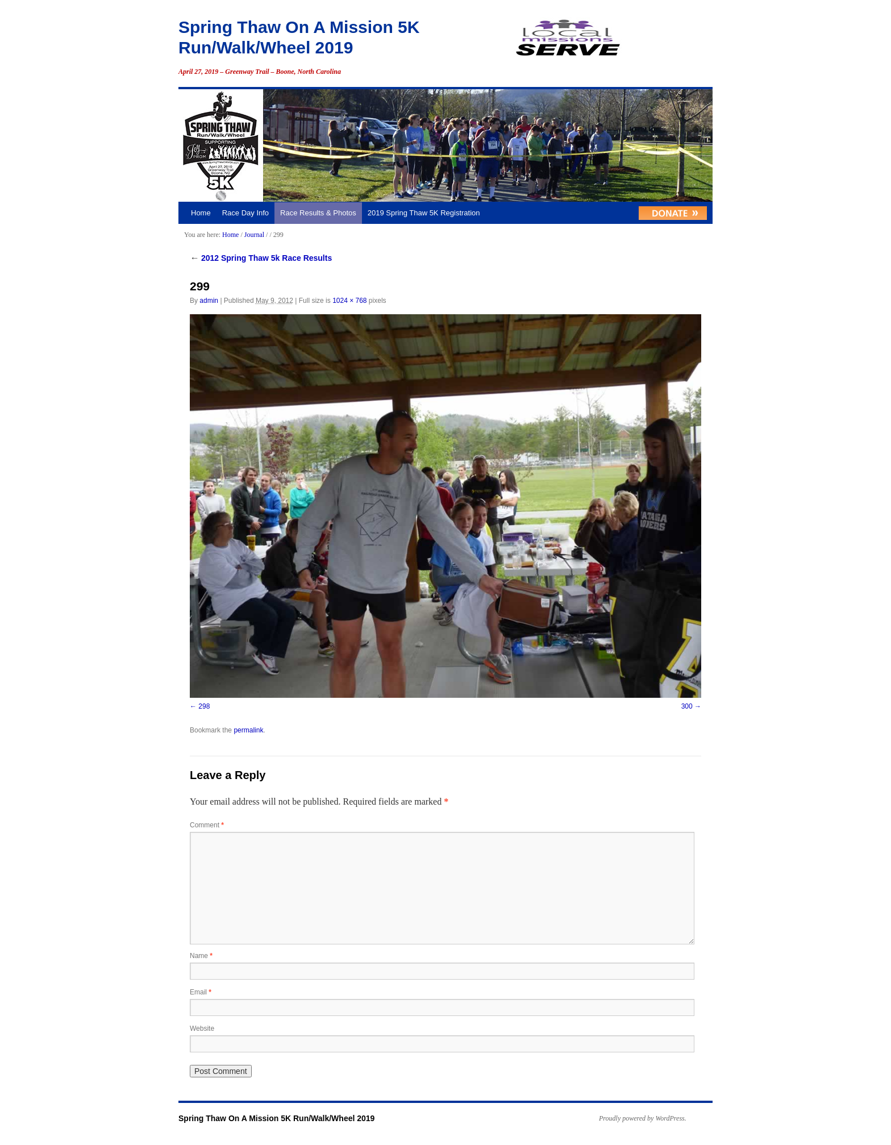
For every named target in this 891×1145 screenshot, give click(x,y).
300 (687, 706)
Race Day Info (245, 213)
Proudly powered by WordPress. (642, 1118)
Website (202, 1028)
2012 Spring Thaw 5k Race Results (261, 258)
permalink (248, 730)
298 (204, 706)
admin (208, 301)
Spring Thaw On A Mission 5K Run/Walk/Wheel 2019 (276, 1118)
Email (200, 992)
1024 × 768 (349, 301)
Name (201, 956)
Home (201, 213)
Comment (207, 825)
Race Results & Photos (318, 213)
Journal (254, 235)
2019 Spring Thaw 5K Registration (424, 213)
